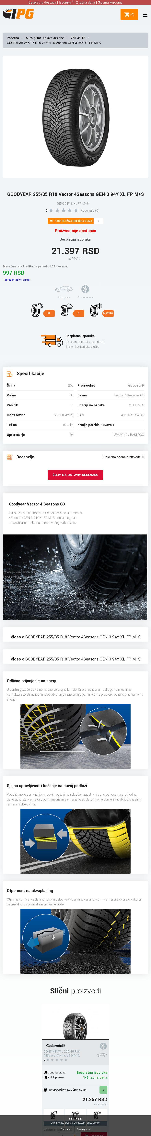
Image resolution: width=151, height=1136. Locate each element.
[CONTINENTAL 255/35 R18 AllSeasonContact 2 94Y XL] (75, 1022)
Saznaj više (83, 1129)
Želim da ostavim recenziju (75, 475)
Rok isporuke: (56, 1077)
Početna (13, 38)
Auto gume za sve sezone (45, 38)
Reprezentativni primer (16, 280)
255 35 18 (78, 38)
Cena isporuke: (57, 1072)
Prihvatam (66, 1129)
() (131, 14)
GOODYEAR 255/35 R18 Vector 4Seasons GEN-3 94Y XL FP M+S (54, 43)
